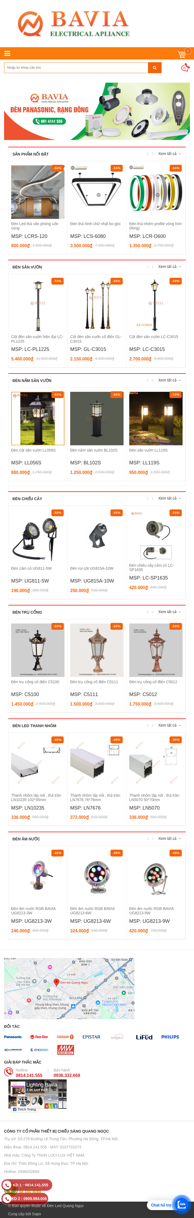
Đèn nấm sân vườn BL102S (94, 450)
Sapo (36, 1214)
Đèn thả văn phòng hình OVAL (37, 224)
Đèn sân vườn (27, 267)
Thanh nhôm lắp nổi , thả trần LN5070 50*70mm (154, 797)
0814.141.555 (29, 1075)
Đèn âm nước (26, 839)
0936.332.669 (67, 1075)
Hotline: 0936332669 (21, 1171)
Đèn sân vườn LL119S (148, 450)
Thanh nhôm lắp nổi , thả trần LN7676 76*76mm (95, 797)
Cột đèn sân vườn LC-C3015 (153, 337)
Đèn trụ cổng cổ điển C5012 (153, 682)
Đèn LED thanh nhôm (34, 726)
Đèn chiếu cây (27, 499)
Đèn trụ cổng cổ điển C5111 (94, 682)
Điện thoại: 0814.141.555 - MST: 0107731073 (42, 1147)
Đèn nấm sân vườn (32, 380)
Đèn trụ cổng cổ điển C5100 (35, 682)
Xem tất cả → (169, 153)
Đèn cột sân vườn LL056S (33, 450)
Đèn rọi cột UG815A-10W (91, 568)
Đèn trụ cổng (27, 612)
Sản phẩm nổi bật (31, 154)
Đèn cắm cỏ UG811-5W (31, 568)
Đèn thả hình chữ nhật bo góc (154, 224)
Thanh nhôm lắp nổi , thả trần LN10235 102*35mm (36, 797)
